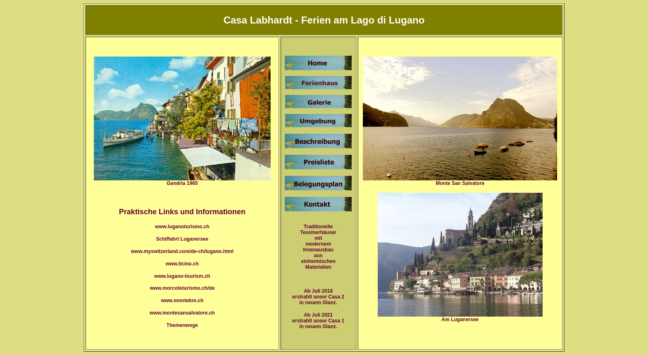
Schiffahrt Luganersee (182, 239)
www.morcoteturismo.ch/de (182, 288)
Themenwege (182, 325)
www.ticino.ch (182, 264)
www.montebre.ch (182, 300)
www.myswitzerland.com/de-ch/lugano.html (182, 251)
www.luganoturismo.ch (182, 227)
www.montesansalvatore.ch (182, 313)
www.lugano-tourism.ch (182, 276)
